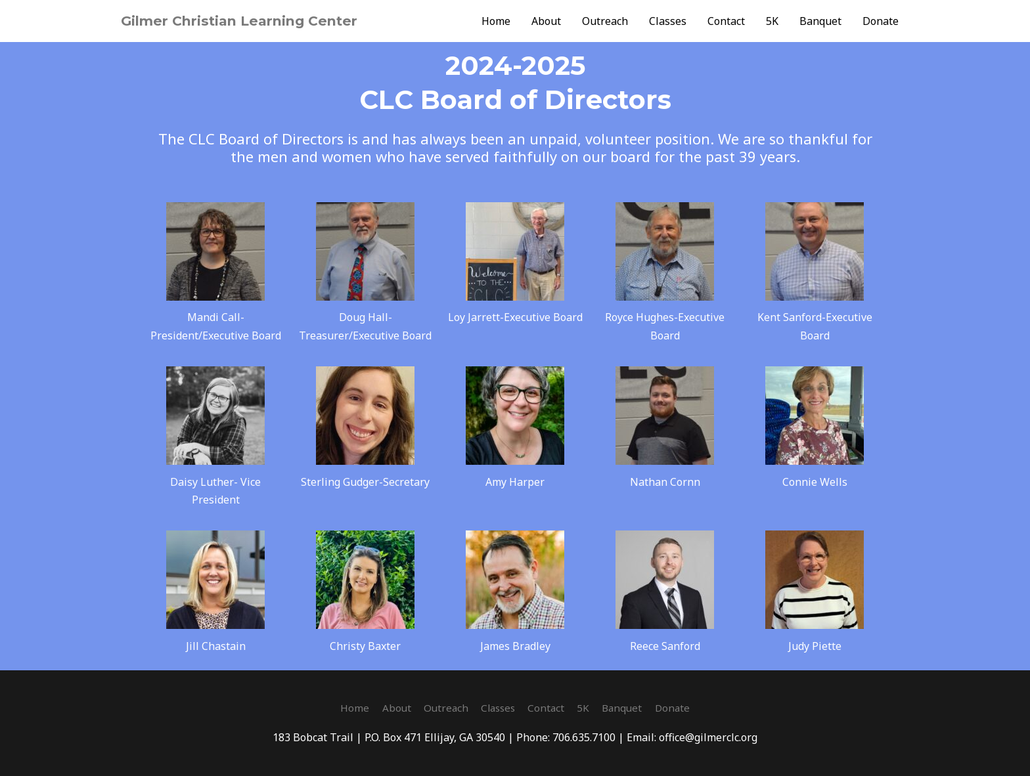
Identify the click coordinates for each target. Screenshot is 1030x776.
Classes (667, 21)
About (546, 21)
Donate (880, 21)
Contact (726, 21)
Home (495, 21)
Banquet (820, 21)
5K (772, 21)
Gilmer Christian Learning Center (248, 21)
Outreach (605, 21)
